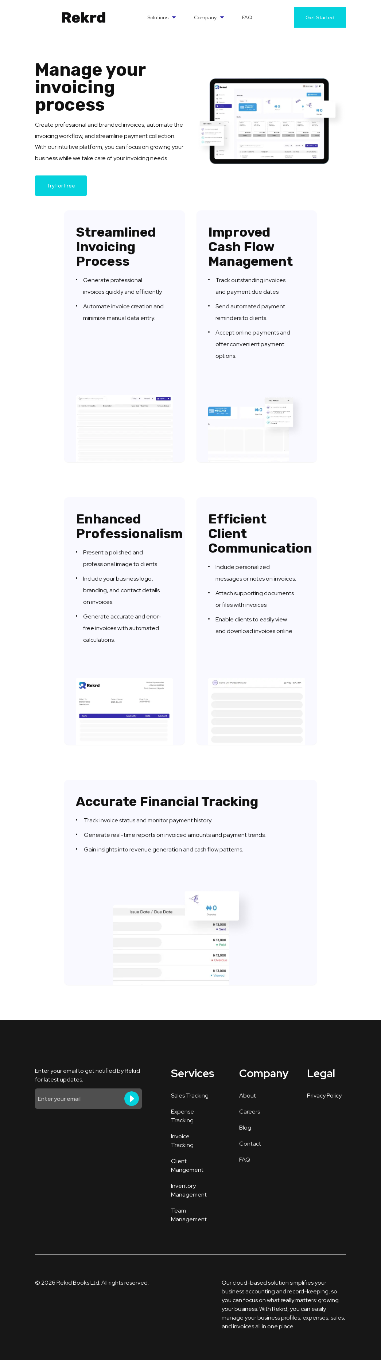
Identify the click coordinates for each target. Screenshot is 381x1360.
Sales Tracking (190, 1095)
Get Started (320, 17)
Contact (250, 1143)
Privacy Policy (324, 1095)
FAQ (247, 17)
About (247, 1095)
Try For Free (61, 185)
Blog (245, 1127)
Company (209, 17)
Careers (249, 1111)
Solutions (161, 17)
